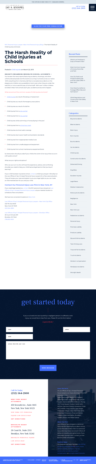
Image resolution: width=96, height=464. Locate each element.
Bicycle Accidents (76, 118)
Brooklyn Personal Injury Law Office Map (23, 439)
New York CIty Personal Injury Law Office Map (21, 414)
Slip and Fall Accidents (77, 238)
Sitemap (39, 459)
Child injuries (11, 97)
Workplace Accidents (77, 266)
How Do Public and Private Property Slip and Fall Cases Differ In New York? (77, 79)
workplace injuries (74, 448)
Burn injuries (74, 136)
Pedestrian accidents (77, 215)
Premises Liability (76, 227)
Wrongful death (75, 272)
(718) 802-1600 (9, 219)
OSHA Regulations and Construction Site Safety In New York (78, 99)
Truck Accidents (75, 255)
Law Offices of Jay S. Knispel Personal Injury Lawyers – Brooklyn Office (27, 212)
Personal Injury (75, 221)
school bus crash (25, 125)
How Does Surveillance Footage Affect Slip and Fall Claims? (77, 90)
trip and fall (23, 116)
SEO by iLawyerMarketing (66, 460)
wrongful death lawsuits (77, 453)
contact (32, 174)
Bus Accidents (75, 141)
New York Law (74, 210)
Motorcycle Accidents (77, 193)
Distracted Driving (76, 164)
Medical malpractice (76, 187)
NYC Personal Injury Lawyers (55, 460)
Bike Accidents (75, 124)
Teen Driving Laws (76, 244)
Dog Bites (73, 170)
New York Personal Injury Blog (33, 44)
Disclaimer (33, 459)
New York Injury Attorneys (19, 400)
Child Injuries (16, 69)
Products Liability (75, 232)
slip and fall (23, 111)
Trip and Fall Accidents (77, 249)
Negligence (74, 198)
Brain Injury (74, 130)
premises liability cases (71, 446)
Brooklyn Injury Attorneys (19, 426)
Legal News (74, 181)
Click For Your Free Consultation (48, 26)
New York (32, 197)
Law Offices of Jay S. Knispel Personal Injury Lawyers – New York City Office (28, 201)
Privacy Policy (45, 460)
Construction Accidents (78, 158)
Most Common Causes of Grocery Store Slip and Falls (77, 69)
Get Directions (18, 419)
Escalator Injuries (75, 175)
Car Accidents (74, 147)
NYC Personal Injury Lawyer (13, 44)
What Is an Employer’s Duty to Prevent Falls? (77, 60)
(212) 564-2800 (77, 8)
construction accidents (64, 451)
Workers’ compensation (78, 261)
